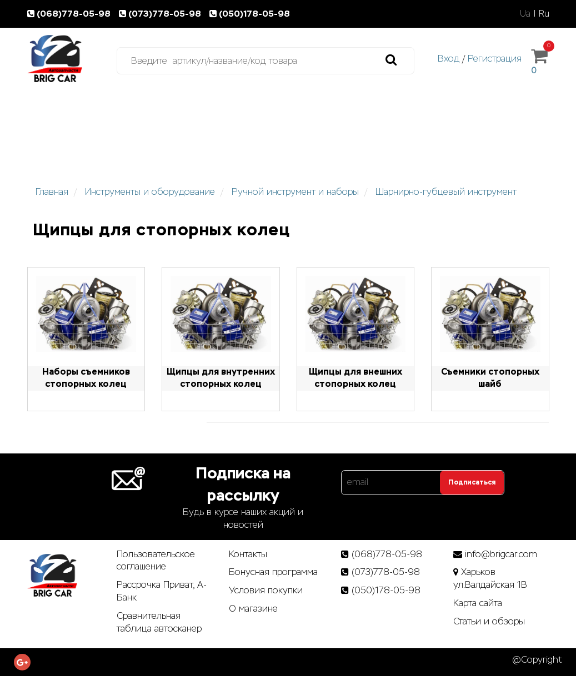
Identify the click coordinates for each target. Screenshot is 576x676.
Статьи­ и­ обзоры (489, 621)
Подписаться (471, 482)
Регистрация (495, 58)
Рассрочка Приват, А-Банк (162, 591)
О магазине (253, 608)
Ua (525, 13)
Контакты (248, 554)
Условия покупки (266, 590)
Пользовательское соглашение (156, 560)
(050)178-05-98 (250, 13)
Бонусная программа (273, 572)
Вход (448, 58)
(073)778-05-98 (162, 13)
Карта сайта (477, 603)
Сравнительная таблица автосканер (159, 622)
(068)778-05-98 (71, 13)
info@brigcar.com (501, 554)
